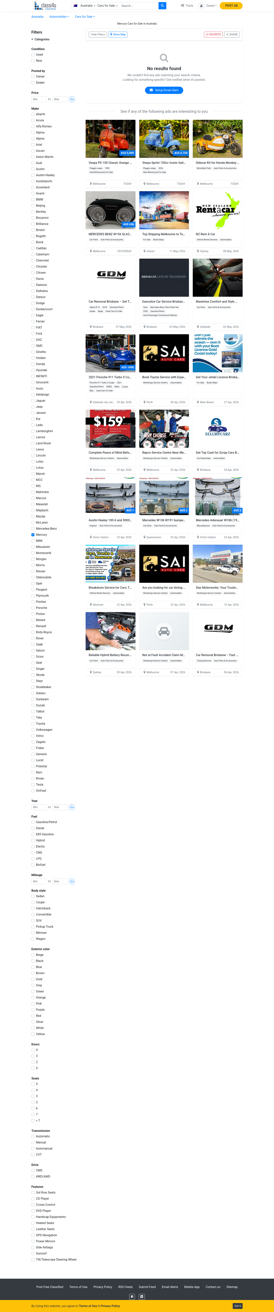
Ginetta (41, 352)
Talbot (40, 711)
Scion (40, 656)
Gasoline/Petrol (46, 822)
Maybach (42, 510)
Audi (39, 163)
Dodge (40, 303)
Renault (41, 626)
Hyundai (41, 370)
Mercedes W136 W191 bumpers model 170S (172, 520)
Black (39, 961)
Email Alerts (170, 1287)
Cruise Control (45, 1204)
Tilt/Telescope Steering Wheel (56, 1259)
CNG (39, 852)
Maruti (40, 474)
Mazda (40, 516)
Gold (39, 979)
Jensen (41, 413)
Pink (39, 1003)
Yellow (40, 1034)
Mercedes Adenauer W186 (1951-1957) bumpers (229, 520)
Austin (40, 169)
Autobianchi (44, 181)
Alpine (40, 138)
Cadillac (41, 248)
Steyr (39, 681)
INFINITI (41, 376)
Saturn (40, 650)
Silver (39, 1022)
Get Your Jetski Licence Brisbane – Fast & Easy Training (234, 377)
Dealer (40, 82)
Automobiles (58, 16)
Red (38, 1016)
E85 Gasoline (45, 834)
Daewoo (41, 285)
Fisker (40, 748)
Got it (237, 1305)
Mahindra (42, 492)
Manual (41, 1142)
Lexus (40, 449)
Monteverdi (43, 553)
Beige (40, 955)
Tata (39, 717)
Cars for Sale (83, 16)
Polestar (41, 766)
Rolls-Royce (44, 632)
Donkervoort (44, 309)
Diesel (40, 828)
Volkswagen (44, 730)
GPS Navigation (46, 1235)
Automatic (43, 1136)
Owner (40, 76)
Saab (39, 644)
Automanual (44, 1148)
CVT (39, 1154)
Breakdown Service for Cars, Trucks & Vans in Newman (126, 587)
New (39, 60)
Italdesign (42, 394)
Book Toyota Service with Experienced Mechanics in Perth (181, 377)
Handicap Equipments (51, 1217)
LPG (39, 858)
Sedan (40, 896)
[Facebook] (132, 1297)
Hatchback (43, 908)
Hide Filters (98, 34)
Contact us (213, 1287)
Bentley (41, 211)
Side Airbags (44, 1247)
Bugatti (41, 236)
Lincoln (41, 455)
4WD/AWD (43, 1176)
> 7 (38, 1120)
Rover (40, 638)
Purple (40, 1009)
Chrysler (41, 266)
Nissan (40, 571)
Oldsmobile (43, 577)
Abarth (40, 114)
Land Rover (43, 443)
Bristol (40, 230)
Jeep (39, 407)
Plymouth (42, 595)
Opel (39, 583)
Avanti (40, 193)
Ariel (39, 144)
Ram (39, 772)
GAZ (39, 339)
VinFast (41, 790)
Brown (40, 973)
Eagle (39, 315)
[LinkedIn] (142, 1297)
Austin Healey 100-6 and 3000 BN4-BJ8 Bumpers (122, 520)
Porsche (41, 608)
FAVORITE (213, 34)
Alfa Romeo (44, 126)
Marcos (41, 498)
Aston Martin (44, 157)
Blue (39, 967)
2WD (39, 1170)
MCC (39, 480)
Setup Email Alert (164, 90)
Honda (40, 364)
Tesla (39, 784)
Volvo (40, 736)
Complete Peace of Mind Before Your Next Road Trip (124, 452)
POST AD (231, 5)
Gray (39, 985)
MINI (39, 541)
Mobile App (192, 1287)
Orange (41, 997)
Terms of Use (78, 1287)
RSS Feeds (125, 1287)
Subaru (40, 693)
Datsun (40, 297)
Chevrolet (42, 260)
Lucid (39, 760)
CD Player (42, 1198)
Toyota (40, 723)
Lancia (40, 437)
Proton (40, 614)
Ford (39, 333)
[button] (207, 5)
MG (38, 486)
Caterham (42, 254)
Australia (37, 16)
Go (72, 99)
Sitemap (232, 1287)
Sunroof (41, 1253)
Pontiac (41, 602)
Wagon (40, 939)
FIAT (39, 327)
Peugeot (41, 589)
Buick (39, 242)
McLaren (42, 522)
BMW (39, 199)
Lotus (40, 467)
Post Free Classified (49, 1287)
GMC (39, 346)
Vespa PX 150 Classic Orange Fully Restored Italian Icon (127, 163)
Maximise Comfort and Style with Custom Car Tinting (232, 301)
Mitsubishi (43, 547)
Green (40, 991)
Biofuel (40, 865)
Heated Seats (45, 1223)
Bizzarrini (42, 218)
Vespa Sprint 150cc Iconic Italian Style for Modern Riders (183, 163)
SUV (39, 920)
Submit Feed (147, 1287)
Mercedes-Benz (46, 528)
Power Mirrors (45, 1241)
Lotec (40, 461)
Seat (39, 662)
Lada (39, 425)
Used (39, 54)
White (40, 1028)
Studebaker (43, 687)
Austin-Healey (45, 175)
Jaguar (40, 400)
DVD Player (43, 1211)
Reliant (40, 620)
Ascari (40, 151)
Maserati (42, 504)
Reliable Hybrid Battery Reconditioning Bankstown (123, 655)
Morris (40, 565)
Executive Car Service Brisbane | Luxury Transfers (175, 301)
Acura (40, 120)
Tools (187, 5)
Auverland (42, 187)
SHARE (232, 34)
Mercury (41, 534)
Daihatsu (42, 291)
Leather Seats (45, 1229)
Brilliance (42, 224)
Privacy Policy (102, 1287)
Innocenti (42, 382)
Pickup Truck (44, 926)
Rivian (40, 778)
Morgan (41, 559)
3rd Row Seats (45, 1192)
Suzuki (40, 705)
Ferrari (40, 321)
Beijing (40, 205)
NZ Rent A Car (205, 234)
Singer (40, 669)
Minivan (41, 933)
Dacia (40, 279)
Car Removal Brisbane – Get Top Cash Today (119, 301)
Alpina (40, 132)
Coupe (40, 902)
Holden (41, 358)
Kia (38, 419)
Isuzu (39, 388)
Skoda (40, 675)
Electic (40, 846)
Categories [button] (40, 39)
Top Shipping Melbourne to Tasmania (167, 234)
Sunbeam (42, 699)
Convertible (43, 914)
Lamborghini (44, 431)
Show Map (118, 34)
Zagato (40, 742)
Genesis (41, 754)
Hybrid (40, 840)
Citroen (41, 272)
